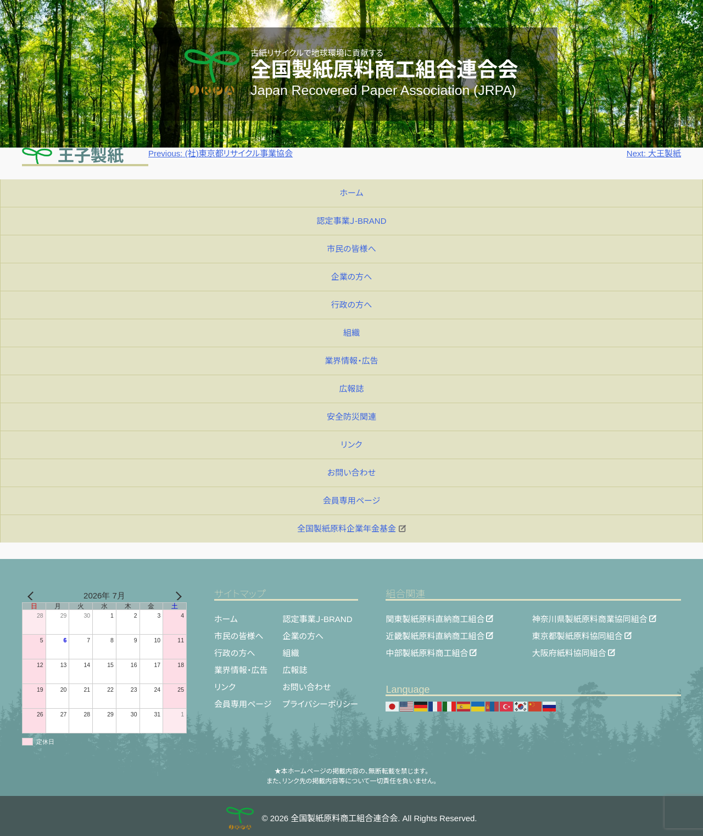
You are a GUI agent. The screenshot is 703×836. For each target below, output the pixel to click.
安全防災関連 (351, 416)
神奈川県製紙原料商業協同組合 (590, 618)
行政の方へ (351, 304)
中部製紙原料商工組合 (427, 652)
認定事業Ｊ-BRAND (351, 220)
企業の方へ (351, 276)
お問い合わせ (351, 472)
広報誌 (351, 388)
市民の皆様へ (351, 248)
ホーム (352, 192)
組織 (351, 332)
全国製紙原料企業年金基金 (351, 528)
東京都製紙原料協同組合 (577, 635)
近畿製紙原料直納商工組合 (435, 635)
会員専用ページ (351, 500)
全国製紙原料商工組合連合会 (384, 69)
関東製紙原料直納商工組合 (435, 618)
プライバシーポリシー (320, 704)
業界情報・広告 (351, 360)
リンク (351, 444)
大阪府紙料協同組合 (569, 652)
